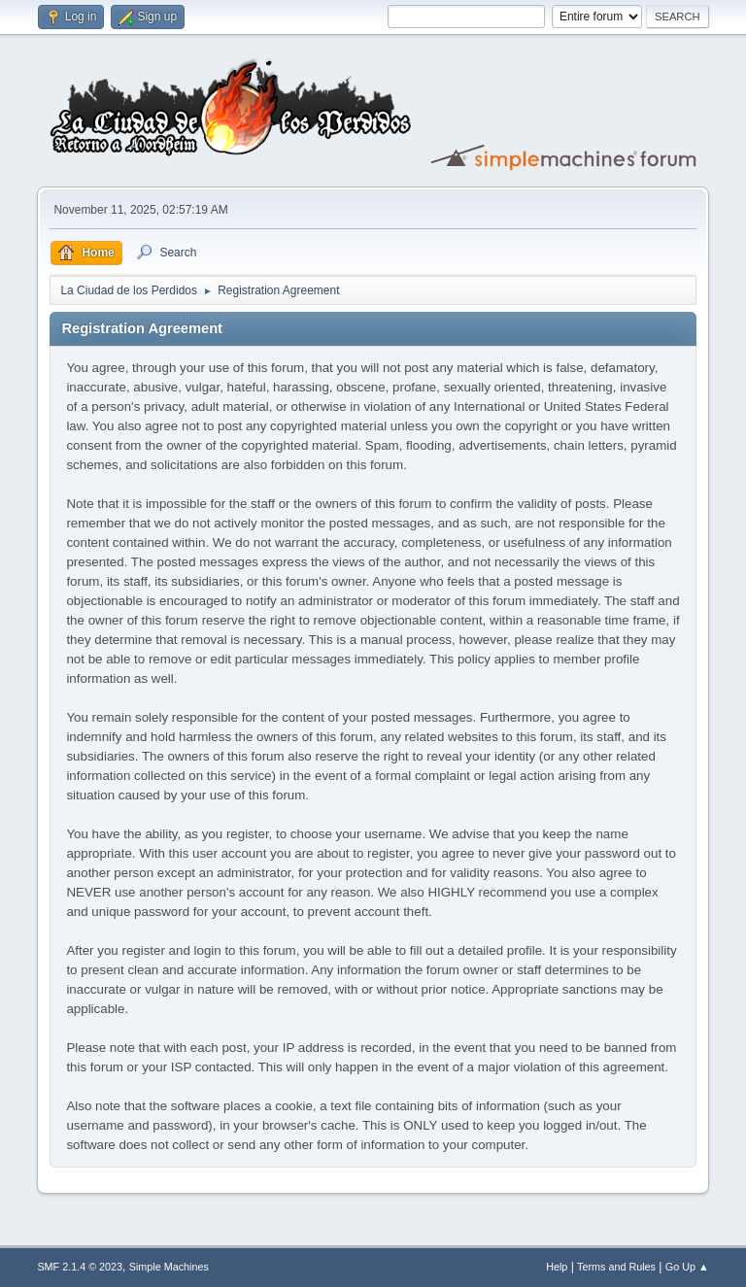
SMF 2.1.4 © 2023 (79, 1266)
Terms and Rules (616, 1266)
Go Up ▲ (687, 1266)
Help (556, 1266)
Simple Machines (169, 1266)
